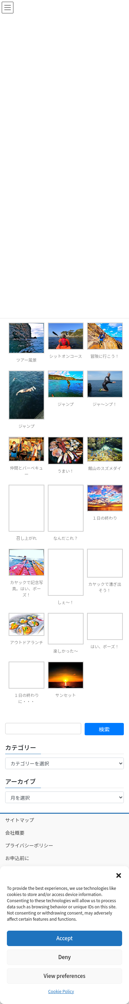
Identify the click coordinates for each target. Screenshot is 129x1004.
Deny (64, 956)
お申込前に (17, 858)
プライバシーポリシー (29, 845)
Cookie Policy (61, 991)
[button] (118, 874)
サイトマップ (19, 819)
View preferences (64, 975)
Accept (64, 938)
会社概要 (14, 832)
